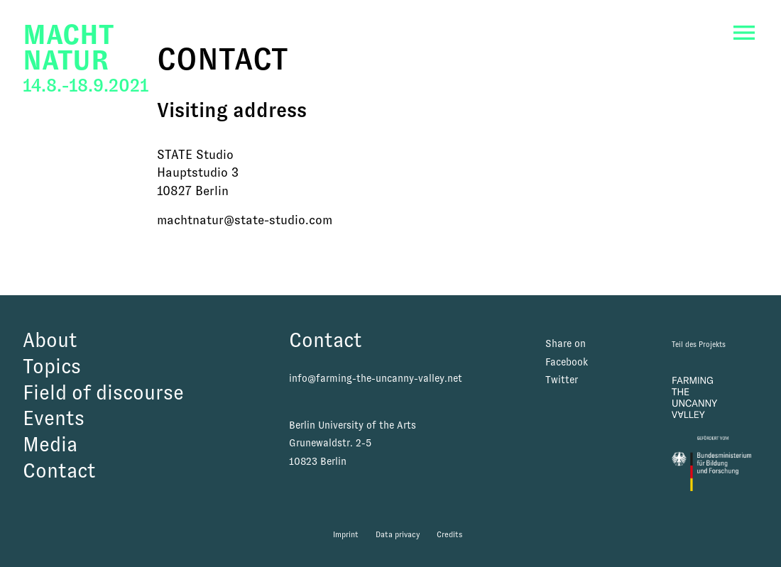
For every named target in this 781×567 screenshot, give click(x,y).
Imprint (346, 534)
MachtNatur (68, 47)
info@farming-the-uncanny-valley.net (375, 378)
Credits (449, 534)
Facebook (566, 362)
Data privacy (398, 534)
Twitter (561, 379)
